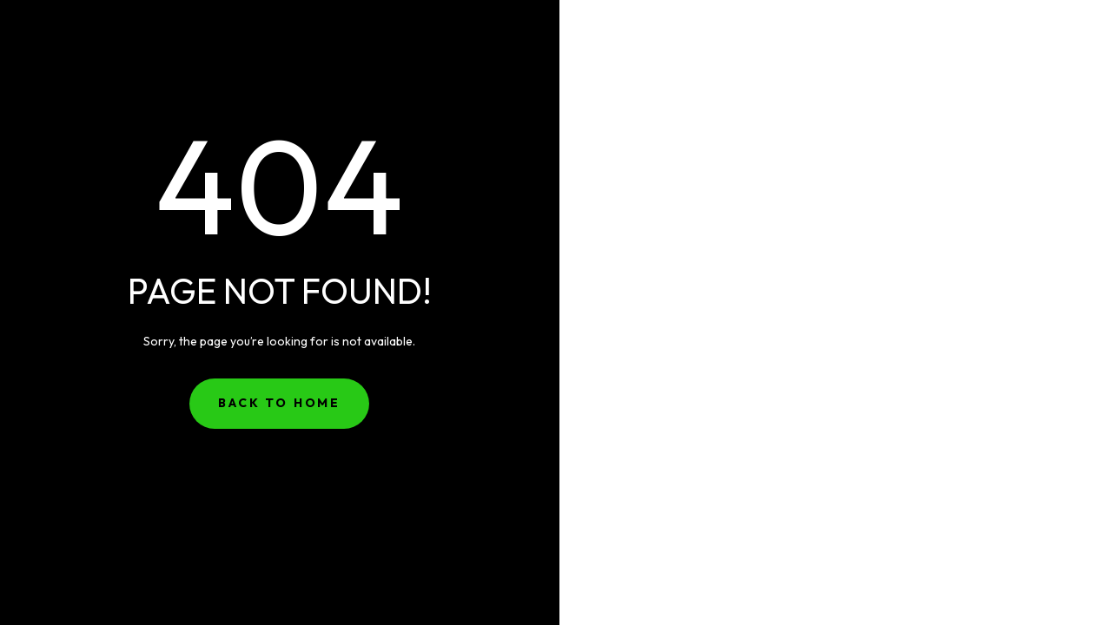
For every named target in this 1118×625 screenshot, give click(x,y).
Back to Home (279, 403)
